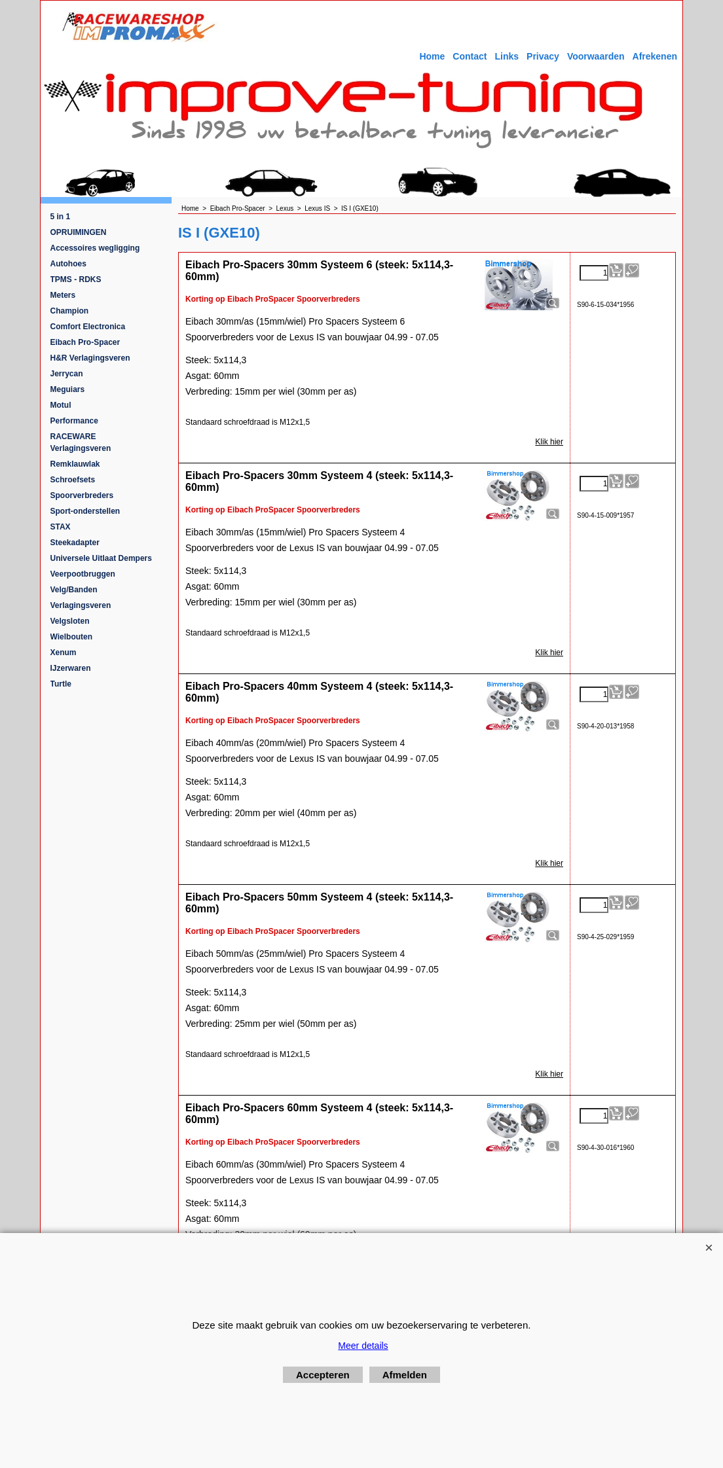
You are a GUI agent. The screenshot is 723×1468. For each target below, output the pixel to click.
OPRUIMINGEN (78, 232)
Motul (60, 405)
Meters (63, 295)
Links (506, 56)
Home (432, 56)
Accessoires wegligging (95, 248)
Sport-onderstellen (85, 511)
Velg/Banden (74, 589)
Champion (69, 310)
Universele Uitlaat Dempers (101, 558)
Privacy (543, 56)
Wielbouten (71, 636)
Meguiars (67, 389)
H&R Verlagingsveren (90, 358)
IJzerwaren (70, 668)
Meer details (363, 1345)
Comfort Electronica (88, 326)
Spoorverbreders (82, 495)
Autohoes (68, 263)
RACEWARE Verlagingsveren (80, 442)
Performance (74, 420)
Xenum (63, 652)
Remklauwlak (75, 464)
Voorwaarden (596, 56)
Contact (470, 56)
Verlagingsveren (80, 605)
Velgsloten (70, 621)
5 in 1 (60, 216)
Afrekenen (655, 56)
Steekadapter (75, 542)
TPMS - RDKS (76, 279)
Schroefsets (73, 479)
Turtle (60, 684)
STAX (60, 526)
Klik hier (549, 441)
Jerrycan (66, 373)
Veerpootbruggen (82, 574)
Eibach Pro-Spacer (85, 342)
